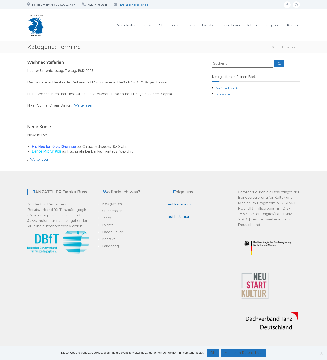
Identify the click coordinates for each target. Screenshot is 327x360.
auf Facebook (180, 204)
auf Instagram (180, 216)
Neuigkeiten (126, 25)
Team (190, 25)
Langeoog (272, 25)
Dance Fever (230, 25)
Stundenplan (169, 25)
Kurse (147, 25)
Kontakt (293, 25)
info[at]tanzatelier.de (133, 4)
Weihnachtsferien (45, 62)
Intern (252, 25)
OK (212, 353)
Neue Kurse (39, 126)
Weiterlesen (83, 105)
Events (207, 25)
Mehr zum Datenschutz (243, 353)
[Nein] (321, 353)
